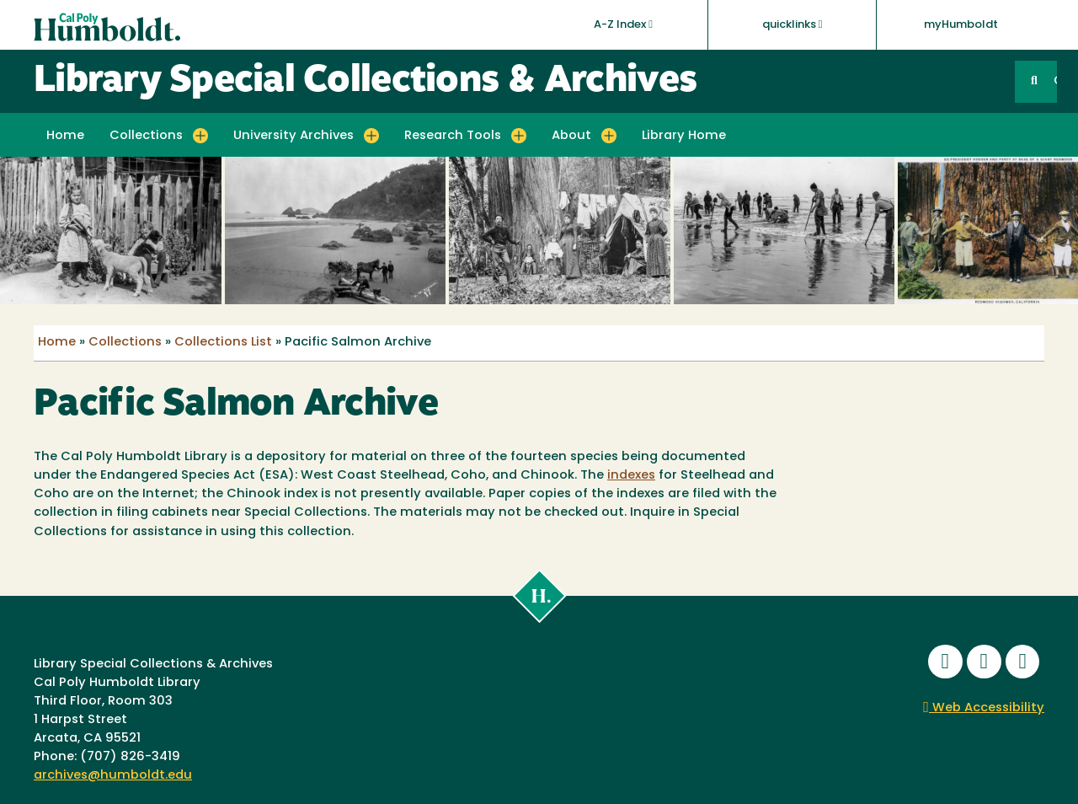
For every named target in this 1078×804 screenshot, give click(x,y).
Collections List (223, 342)
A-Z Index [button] (623, 24)
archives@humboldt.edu (113, 775)
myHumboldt (961, 24)
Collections (125, 342)
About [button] (571, 136)
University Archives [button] (293, 136)
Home (65, 136)
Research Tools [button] (452, 136)
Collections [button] (146, 136)
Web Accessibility (983, 708)
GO (1055, 81)
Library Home (684, 136)
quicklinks (792, 24)
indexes (631, 475)
